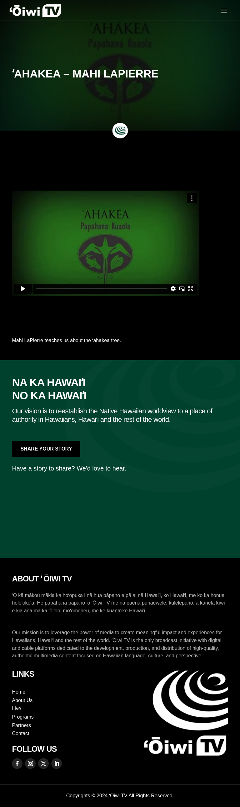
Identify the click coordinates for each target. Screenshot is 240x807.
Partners (21, 725)
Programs (22, 717)
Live (16, 708)
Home (18, 692)
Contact (20, 733)
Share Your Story (46, 448)
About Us (22, 700)
